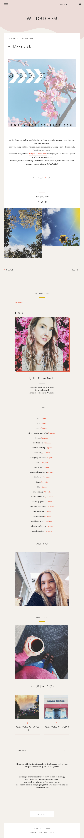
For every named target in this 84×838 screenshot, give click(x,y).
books (42, 438)
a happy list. (19, 46)
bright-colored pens (38, 154)
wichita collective (42, 526)
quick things (42, 511)
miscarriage (42, 492)
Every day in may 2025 (41, 433)
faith (42, 462)
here (46, 178)
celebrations (42, 443)
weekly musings (42, 521)
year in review (42, 531)
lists (42, 487)
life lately (42, 477)
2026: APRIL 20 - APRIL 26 (27, 728)
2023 (41, 418)
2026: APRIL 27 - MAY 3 (56, 726)
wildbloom (41, 18)
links (42, 482)
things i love (42, 516)
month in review (42, 497)
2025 (41, 428)
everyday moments (42, 457)
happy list (27, 38)
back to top (42, 814)
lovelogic (49, 833)
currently (42, 452)
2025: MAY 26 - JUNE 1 (41, 686)
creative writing (42, 448)
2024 (41, 423)
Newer (8, 270)
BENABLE (19, 302)
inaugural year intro (41, 472)
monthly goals (42, 501)
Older (76, 270)
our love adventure (42, 506)
